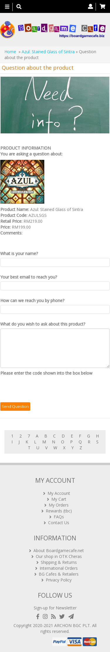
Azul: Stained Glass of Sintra (48, 51)
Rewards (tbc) (59, 511)
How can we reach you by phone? (32, 300)
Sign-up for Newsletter (55, 608)
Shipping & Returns (59, 562)
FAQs (59, 516)
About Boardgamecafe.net (58, 550)
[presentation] (44, 389)
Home (10, 51)
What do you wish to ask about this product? (42, 324)
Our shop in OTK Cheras (59, 556)
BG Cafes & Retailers (59, 574)
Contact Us (58, 522)
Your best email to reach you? (28, 277)
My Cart (58, 499)
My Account (59, 493)
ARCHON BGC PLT (72, 625)
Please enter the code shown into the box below (46, 373)
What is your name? (19, 253)
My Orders (59, 505)
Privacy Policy (59, 580)
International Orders (59, 568)
